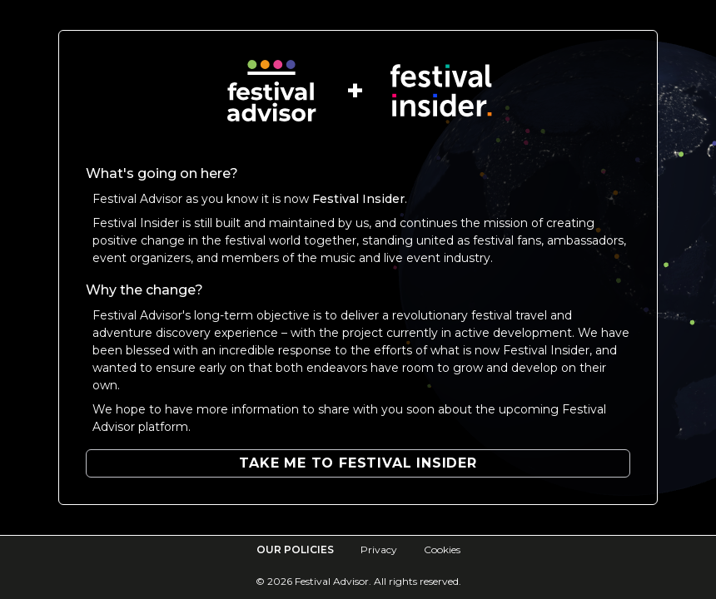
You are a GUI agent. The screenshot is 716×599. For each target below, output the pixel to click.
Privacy (378, 549)
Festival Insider (358, 198)
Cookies (442, 549)
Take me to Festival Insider (358, 463)
